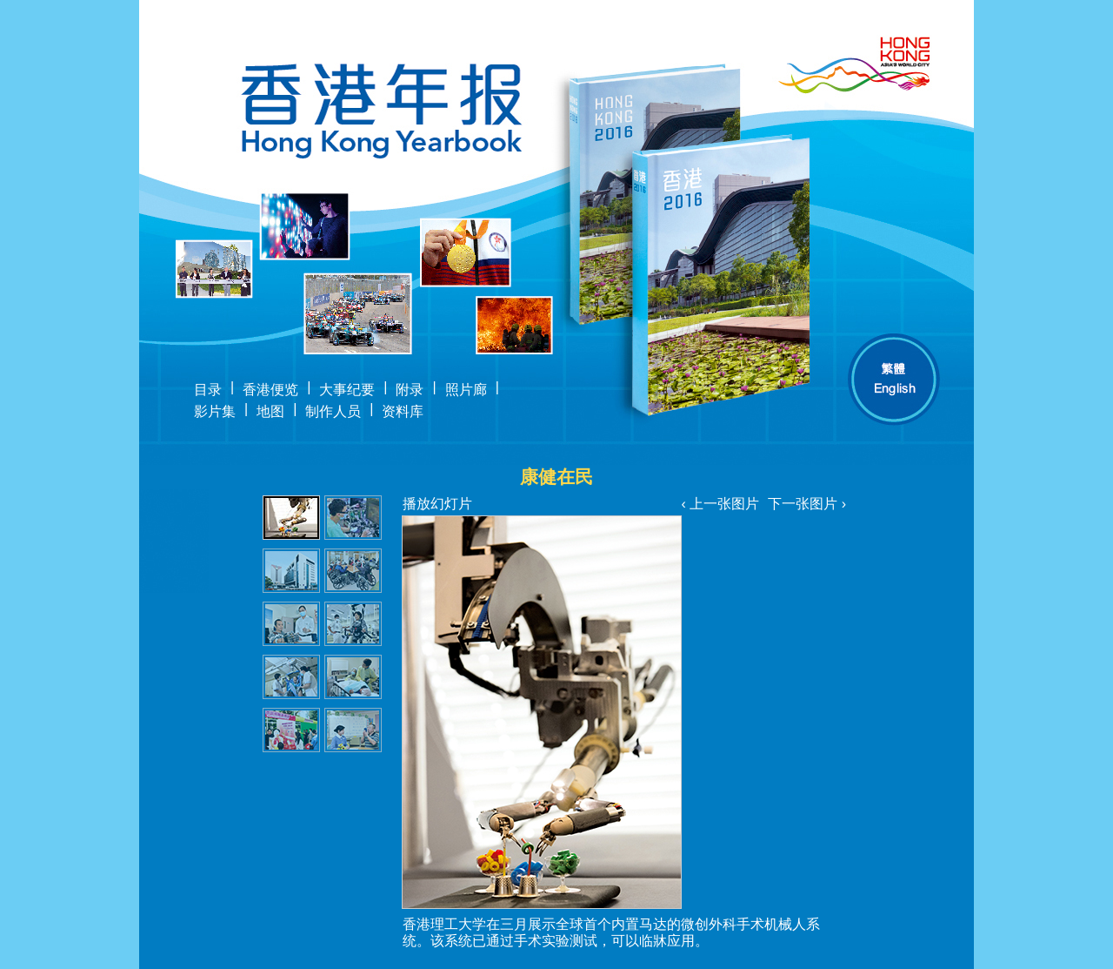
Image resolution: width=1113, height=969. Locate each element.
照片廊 (466, 389)
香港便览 (270, 389)
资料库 (402, 411)
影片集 (215, 411)
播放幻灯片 (437, 503)
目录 (208, 389)
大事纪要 (347, 389)
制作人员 (333, 411)
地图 (270, 411)
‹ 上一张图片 (720, 503)
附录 (409, 389)
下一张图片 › (807, 503)
